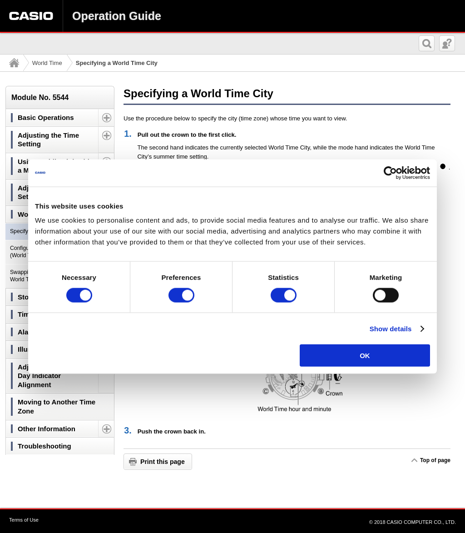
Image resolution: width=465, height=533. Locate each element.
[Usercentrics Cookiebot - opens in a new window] (390, 172)
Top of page (435, 460)
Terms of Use (24, 520)
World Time (47, 63)
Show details (391, 328)
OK (365, 355)
